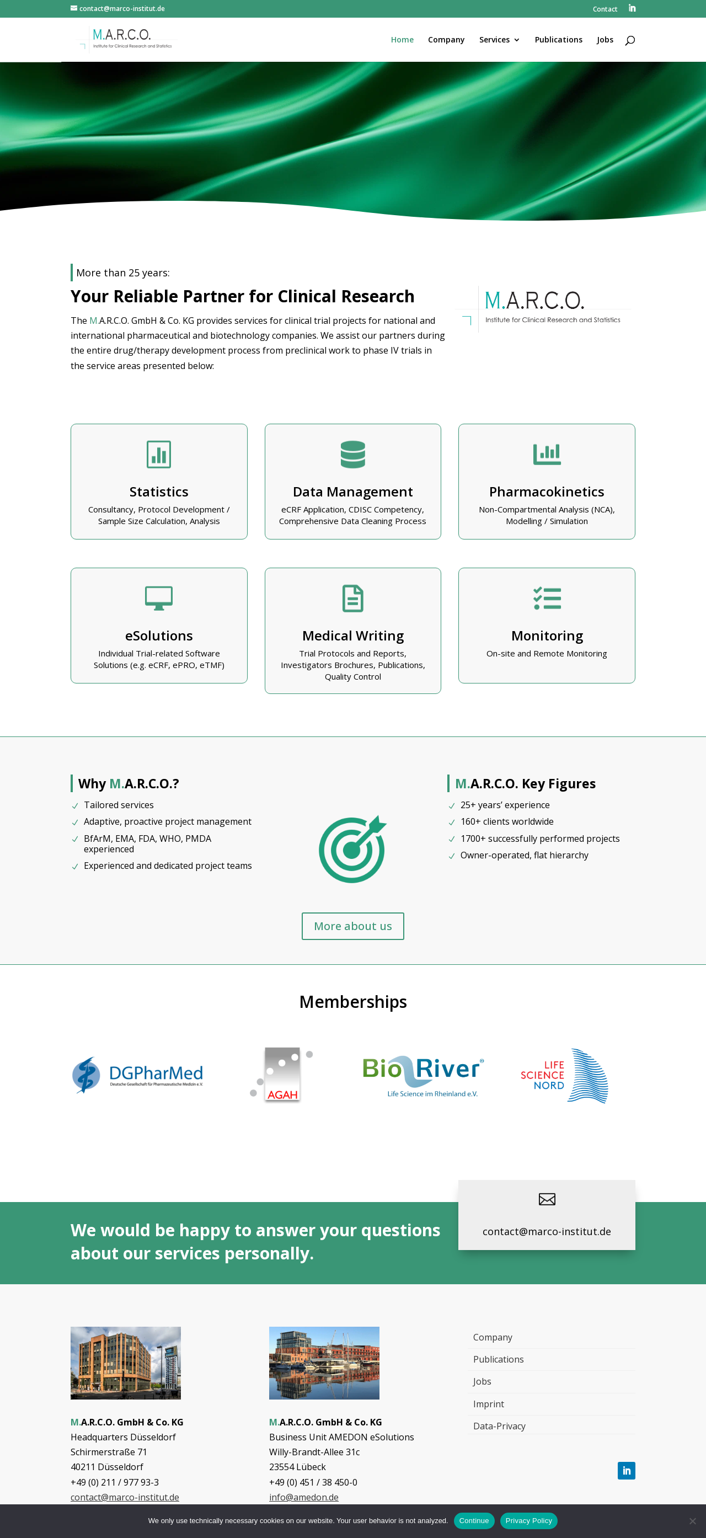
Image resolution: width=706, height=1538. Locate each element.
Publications (498, 1359)
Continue (474, 1520)
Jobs (482, 1381)
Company (492, 1337)
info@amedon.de (304, 1497)
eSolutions (159, 635)
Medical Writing (353, 635)
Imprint (488, 1404)
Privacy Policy (529, 1520)
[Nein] (692, 1520)
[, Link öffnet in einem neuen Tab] (141, 1102)
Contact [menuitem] (605, 10)
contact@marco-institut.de (125, 1497)
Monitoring (547, 635)
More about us (353, 925)
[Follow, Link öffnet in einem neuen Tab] (626, 1471)
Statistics (159, 491)
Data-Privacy (499, 1426)
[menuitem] (631, 11)
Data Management (353, 491)
